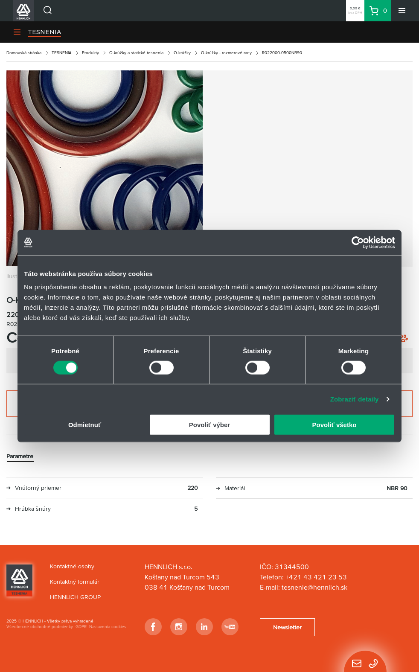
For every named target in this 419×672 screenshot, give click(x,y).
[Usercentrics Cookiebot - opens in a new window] (357, 242)
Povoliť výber (209, 424)
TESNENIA (44, 32)
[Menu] (402, 10)
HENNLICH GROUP (75, 596)
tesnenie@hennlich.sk (315, 587)
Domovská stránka (23, 52)
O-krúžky (182, 52)
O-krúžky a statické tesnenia (136, 52)
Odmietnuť (84, 424)
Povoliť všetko (334, 424)
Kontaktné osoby (72, 566)
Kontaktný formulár (74, 581)
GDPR (81, 626)
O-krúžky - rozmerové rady (226, 52)
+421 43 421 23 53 (316, 577)
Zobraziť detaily (354, 398)
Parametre (19, 456)
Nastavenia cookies (107, 626)
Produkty (90, 52)
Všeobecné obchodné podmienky (39, 626)
